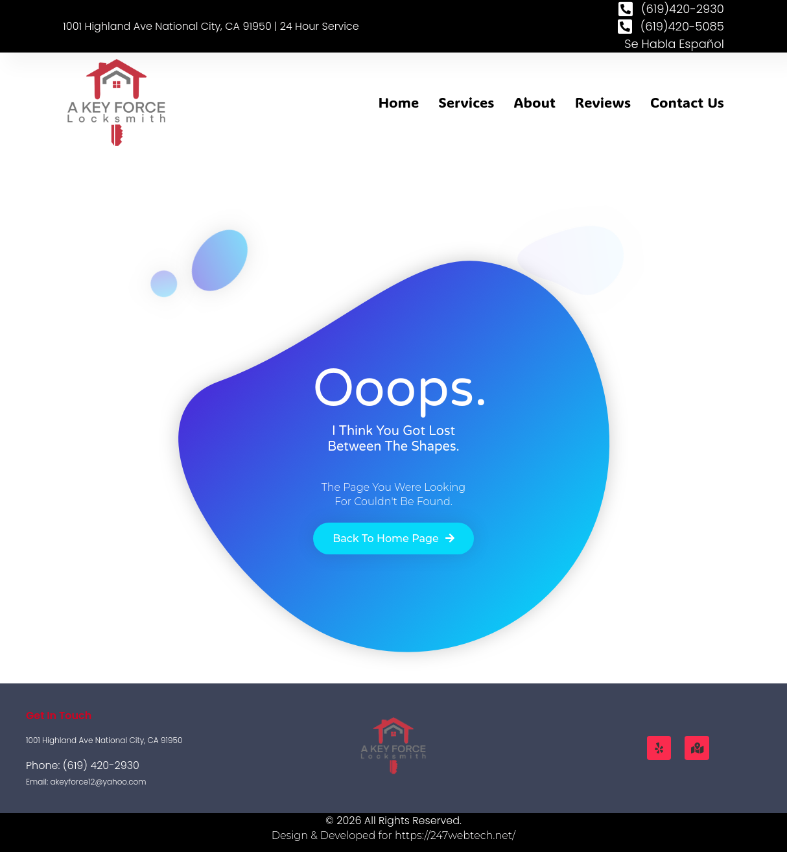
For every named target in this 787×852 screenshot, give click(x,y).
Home (399, 102)
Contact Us (687, 102)
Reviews (603, 102)
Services (466, 102)
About (534, 102)
